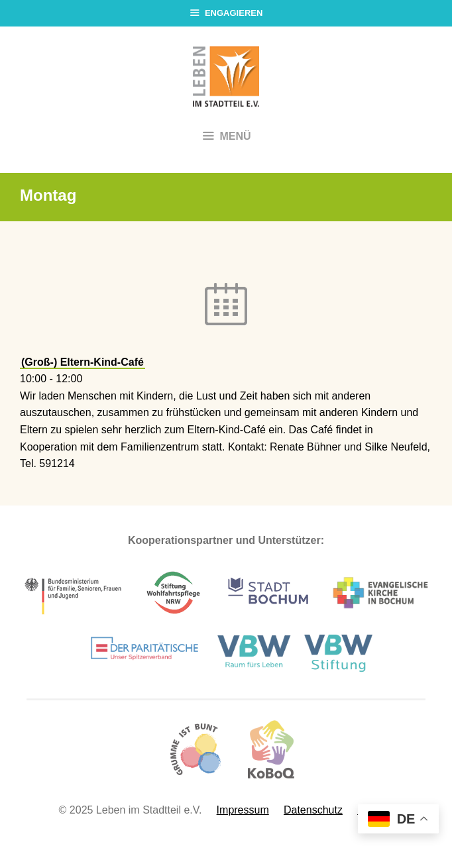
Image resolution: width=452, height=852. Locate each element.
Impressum (243, 810)
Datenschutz (313, 810)
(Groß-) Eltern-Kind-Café (82, 362)
